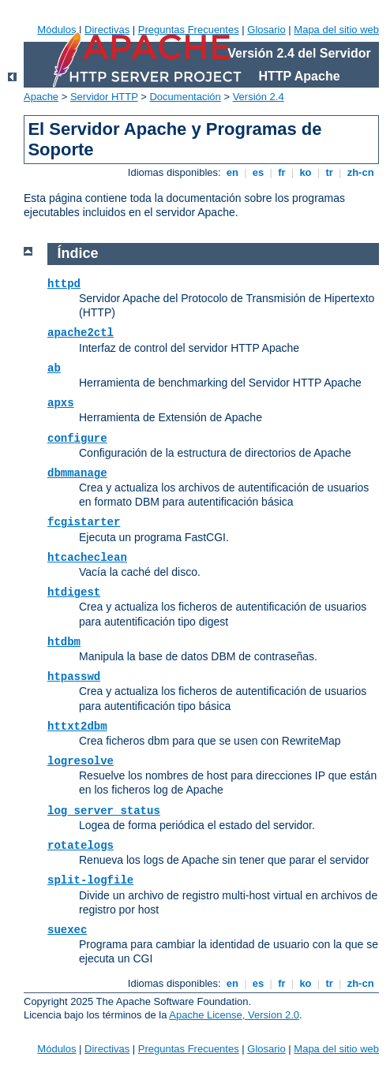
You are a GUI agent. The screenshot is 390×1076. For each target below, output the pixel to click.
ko (305, 172)
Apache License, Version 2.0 (234, 1015)
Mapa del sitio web (336, 29)
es (258, 172)
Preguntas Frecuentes (188, 29)
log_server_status (103, 811)
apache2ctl (80, 333)
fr (282, 172)
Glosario (266, 29)
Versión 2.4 (258, 97)
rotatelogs (80, 845)
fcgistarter (83, 522)
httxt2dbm (77, 726)
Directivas (106, 29)
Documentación (184, 97)
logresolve (80, 761)
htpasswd (73, 677)
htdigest (73, 592)
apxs (60, 403)
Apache (41, 97)
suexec (67, 930)
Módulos (56, 29)
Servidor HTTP (104, 97)
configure (77, 438)
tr (329, 172)
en (232, 172)
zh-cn (360, 172)
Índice (78, 253)
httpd (64, 284)
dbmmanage (77, 473)
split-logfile (90, 880)
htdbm (64, 642)
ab (54, 368)
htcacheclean (87, 557)
